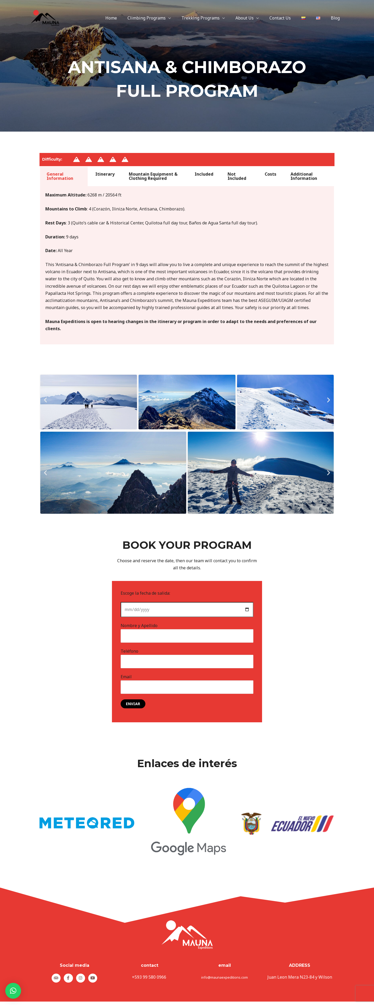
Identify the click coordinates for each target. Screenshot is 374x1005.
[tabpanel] (187, 265)
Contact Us (287, 18)
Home (127, 18)
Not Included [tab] (237, 176)
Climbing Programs (160, 18)
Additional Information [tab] (304, 176)
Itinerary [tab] (105, 174)
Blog (336, 18)
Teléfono (187, 659)
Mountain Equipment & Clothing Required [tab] (153, 176)
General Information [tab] (60, 176)
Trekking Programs (212, 18)
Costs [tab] (270, 174)
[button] (45, 399)
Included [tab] (204, 174)
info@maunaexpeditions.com (224, 979)
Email (187, 685)
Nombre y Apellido (187, 633)
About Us (254, 18)
